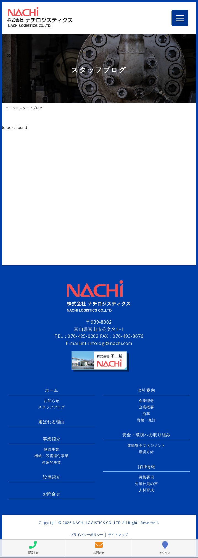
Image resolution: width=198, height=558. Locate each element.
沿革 (146, 413)
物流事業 (51, 449)
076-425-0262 (83, 336)
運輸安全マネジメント (146, 445)
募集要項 (146, 476)
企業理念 (146, 400)
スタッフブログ (51, 406)
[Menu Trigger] (179, 18)
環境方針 (146, 451)
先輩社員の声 (146, 483)
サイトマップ (118, 534)
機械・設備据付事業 (52, 455)
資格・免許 (146, 419)
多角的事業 (51, 462)
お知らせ (51, 400)
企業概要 (146, 406)
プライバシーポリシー (86, 534)
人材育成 (146, 489)
